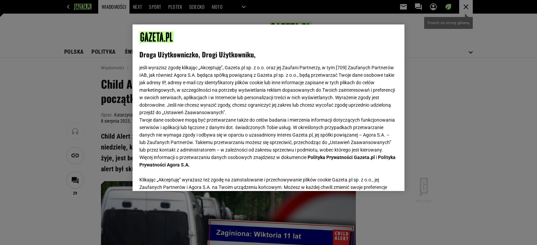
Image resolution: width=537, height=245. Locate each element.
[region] (268, 107)
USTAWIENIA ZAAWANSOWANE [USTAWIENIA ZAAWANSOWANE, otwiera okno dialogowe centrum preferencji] (184, 177)
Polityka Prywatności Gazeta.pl (341, 157)
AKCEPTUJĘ (374, 177)
